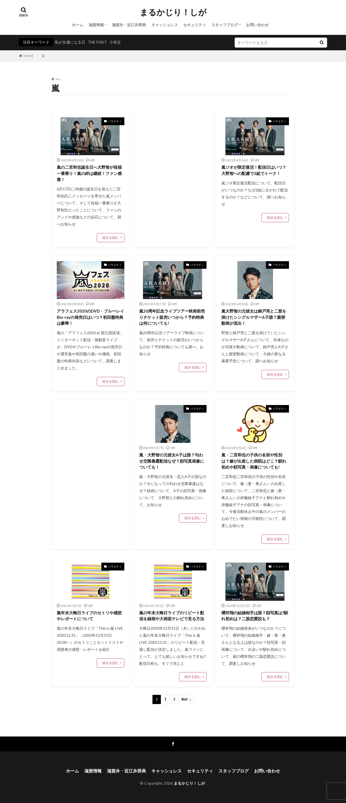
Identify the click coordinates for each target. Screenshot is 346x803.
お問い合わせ (257, 24)
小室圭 (115, 42)
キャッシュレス (164, 24)
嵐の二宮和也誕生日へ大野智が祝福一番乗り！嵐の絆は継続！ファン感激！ (89, 173)
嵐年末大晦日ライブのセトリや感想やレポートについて (89, 615)
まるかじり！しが (173, 12)
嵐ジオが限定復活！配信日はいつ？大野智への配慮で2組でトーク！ (253, 170)
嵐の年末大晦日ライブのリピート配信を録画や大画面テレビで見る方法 (171, 615)
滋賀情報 (96, 24)
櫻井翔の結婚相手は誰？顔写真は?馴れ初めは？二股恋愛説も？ (254, 615)
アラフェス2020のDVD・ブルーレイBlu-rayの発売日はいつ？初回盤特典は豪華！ (90, 317)
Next (185, 699)
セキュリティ (194, 24)
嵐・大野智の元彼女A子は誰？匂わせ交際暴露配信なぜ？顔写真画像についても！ (171, 460)
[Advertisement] (173, 162)
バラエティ (115, 121)
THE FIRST (97, 42)
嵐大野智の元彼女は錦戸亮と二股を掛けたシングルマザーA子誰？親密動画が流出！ (253, 317)
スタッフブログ (224, 24)
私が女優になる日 (70, 42)
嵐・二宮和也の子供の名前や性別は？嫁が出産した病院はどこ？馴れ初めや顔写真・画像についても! (253, 460)
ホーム (77, 24)
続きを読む (110, 237)
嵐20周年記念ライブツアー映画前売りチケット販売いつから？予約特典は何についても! (172, 317)
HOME (29, 56)
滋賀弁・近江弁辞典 (129, 24)
